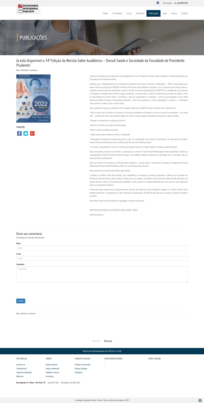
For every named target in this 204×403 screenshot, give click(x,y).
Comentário (20, 264)
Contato (184, 13)
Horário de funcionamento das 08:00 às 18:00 (102, 351)
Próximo (108, 341)
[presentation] (37, 290)
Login (165, 13)
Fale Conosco (167, 3)
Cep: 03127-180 (53, 382)
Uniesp (174, 13)
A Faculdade (117, 13)
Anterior (96, 341)
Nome (18, 243)
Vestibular (140, 13)
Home (105, 13)
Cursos (129, 13)
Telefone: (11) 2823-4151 (70, 382)
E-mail (18, 254)
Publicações (153, 13)
